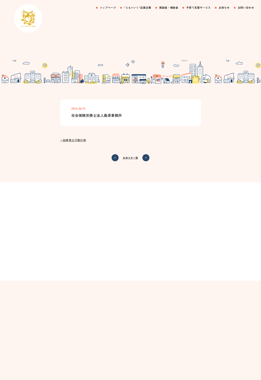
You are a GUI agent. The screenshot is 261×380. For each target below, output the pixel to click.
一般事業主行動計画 (73, 142)
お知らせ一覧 (130, 159)
